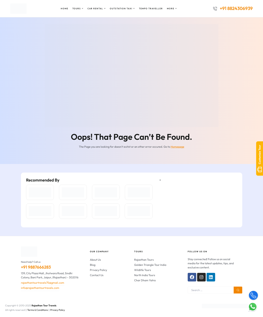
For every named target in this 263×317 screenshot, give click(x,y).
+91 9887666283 (36, 267)
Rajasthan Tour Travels (44, 305)
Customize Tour (259, 158)
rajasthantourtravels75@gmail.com (42, 282)
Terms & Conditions (37, 310)
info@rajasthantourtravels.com (40, 288)
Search (238, 290)
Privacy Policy (57, 310)
